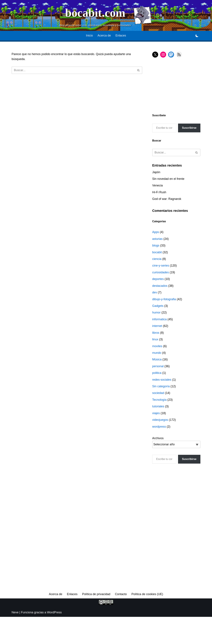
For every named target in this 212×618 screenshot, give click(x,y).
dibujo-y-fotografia (164, 299)
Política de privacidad (96, 595)
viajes (156, 414)
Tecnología (159, 400)
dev (154, 293)
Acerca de (104, 35)
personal (158, 367)
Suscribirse (189, 127)
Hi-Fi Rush (159, 192)
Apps (155, 232)
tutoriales (158, 407)
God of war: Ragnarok (166, 199)
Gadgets (157, 306)
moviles (157, 346)
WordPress (54, 613)
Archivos (158, 439)
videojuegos (160, 420)
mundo (156, 353)
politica (156, 373)
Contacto (121, 595)
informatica (159, 319)
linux (155, 340)
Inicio (89, 35)
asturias (157, 239)
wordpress (159, 427)
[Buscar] (73, 70)
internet (157, 326)
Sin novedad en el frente (168, 179)
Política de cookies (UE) (147, 595)
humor (156, 313)
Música (157, 360)
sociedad (158, 394)
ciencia (156, 259)
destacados (159, 286)
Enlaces (121, 35)
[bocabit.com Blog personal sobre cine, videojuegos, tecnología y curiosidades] (105, 15)
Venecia (157, 185)
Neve (15, 613)
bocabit (157, 252)
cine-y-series (160, 266)
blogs (155, 245)
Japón (156, 172)
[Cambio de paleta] (197, 35)
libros (155, 333)
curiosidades (160, 272)
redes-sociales (161, 380)
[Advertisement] (173, 85)
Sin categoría (161, 387)
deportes (158, 279)
